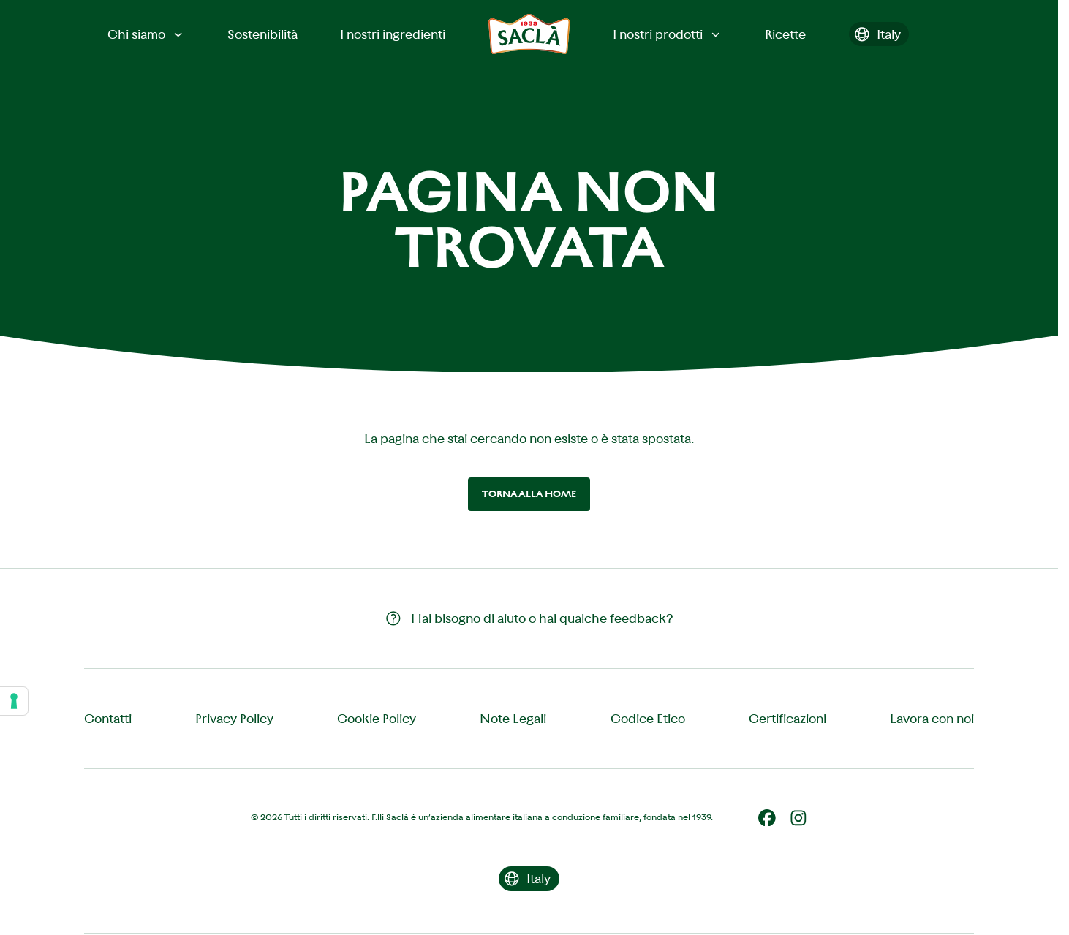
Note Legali (513, 718)
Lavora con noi (932, 718)
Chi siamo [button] (146, 34)
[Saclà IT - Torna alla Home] (529, 34)
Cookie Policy (376, 718)
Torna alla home (529, 493)
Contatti (108, 718)
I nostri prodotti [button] (667, 34)
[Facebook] (767, 818)
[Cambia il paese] (879, 34)
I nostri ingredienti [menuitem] (392, 34)
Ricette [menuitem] (785, 34)
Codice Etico (648, 718)
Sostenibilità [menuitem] (262, 34)
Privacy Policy (234, 718)
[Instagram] (798, 818)
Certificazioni (787, 718)
